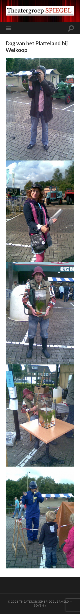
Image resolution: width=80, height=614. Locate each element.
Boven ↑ (40, 605)
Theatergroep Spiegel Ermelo (44, 601)
